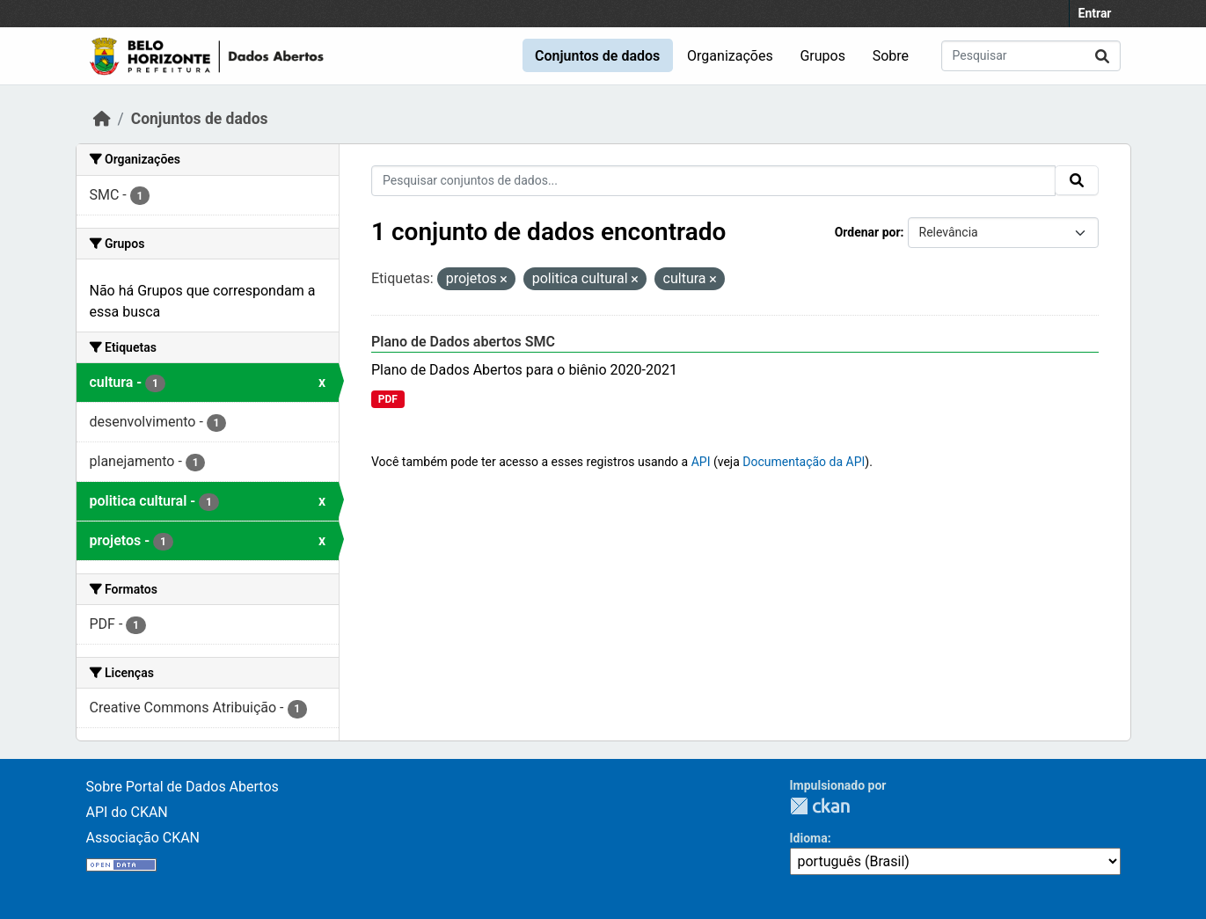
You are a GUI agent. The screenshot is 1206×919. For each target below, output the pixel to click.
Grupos (822, 55)
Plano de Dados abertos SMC (463, 341)
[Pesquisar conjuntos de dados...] (1031, 55)
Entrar (1095, 13)
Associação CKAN (143, 837)
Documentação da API (803, 462)
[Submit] (1102, 55)
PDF (388, 399)
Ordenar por (868, 232)
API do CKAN (127, 812)
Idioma (809, 838)
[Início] (102, 119)
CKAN (820, 806)
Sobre (891, 55)
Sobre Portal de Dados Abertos (182, 786)
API (701, 462)
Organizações (730, 55)
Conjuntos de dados (597, 55)
